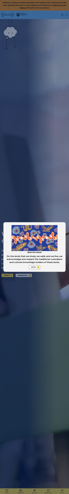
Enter (33, 267)
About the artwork (34, 252)
